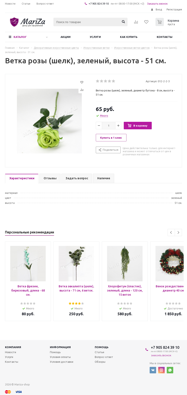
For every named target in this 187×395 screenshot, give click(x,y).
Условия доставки (61, 361)
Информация (60, 347)
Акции (66, 36)
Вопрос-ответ (104, 356)
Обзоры (100, 361)
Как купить (129, 36)
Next (178, 232)
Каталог (20, 36)
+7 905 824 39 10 (98, 3)
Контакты (164, 36)
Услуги (95, 36)
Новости (10, 352)
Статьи (99, 352)
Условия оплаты (60, 356)
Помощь (102, 347)
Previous (171, 232)
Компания (13, 347)
